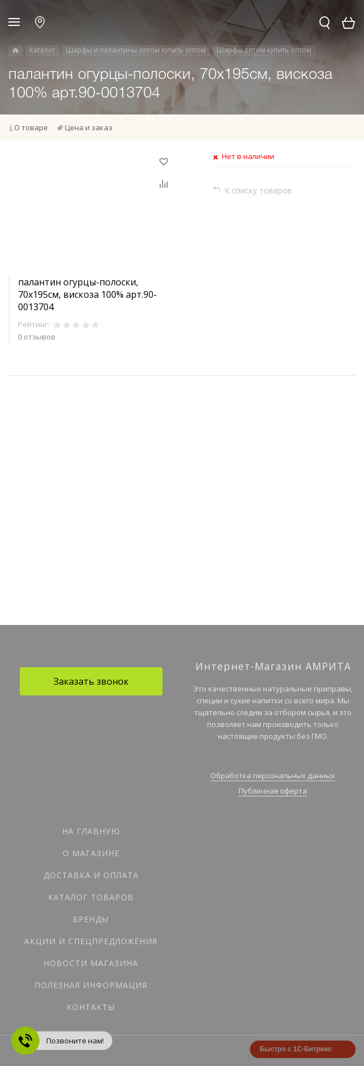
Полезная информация (90, 985)
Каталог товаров (91, 897)
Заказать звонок (91, 681)
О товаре (31, 127)
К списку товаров (258, 190)
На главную (91, 831)
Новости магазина (90, 963)
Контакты (91, 1007)
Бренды (91, 919)
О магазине (91, 853)
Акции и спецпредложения (90, 941)
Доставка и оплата (91, 875)
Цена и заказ (88, 127)
